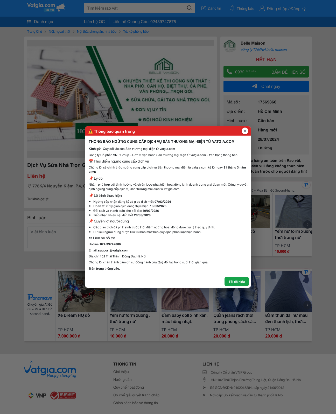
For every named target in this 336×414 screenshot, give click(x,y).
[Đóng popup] (245, 131)
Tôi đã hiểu (237, 281)
